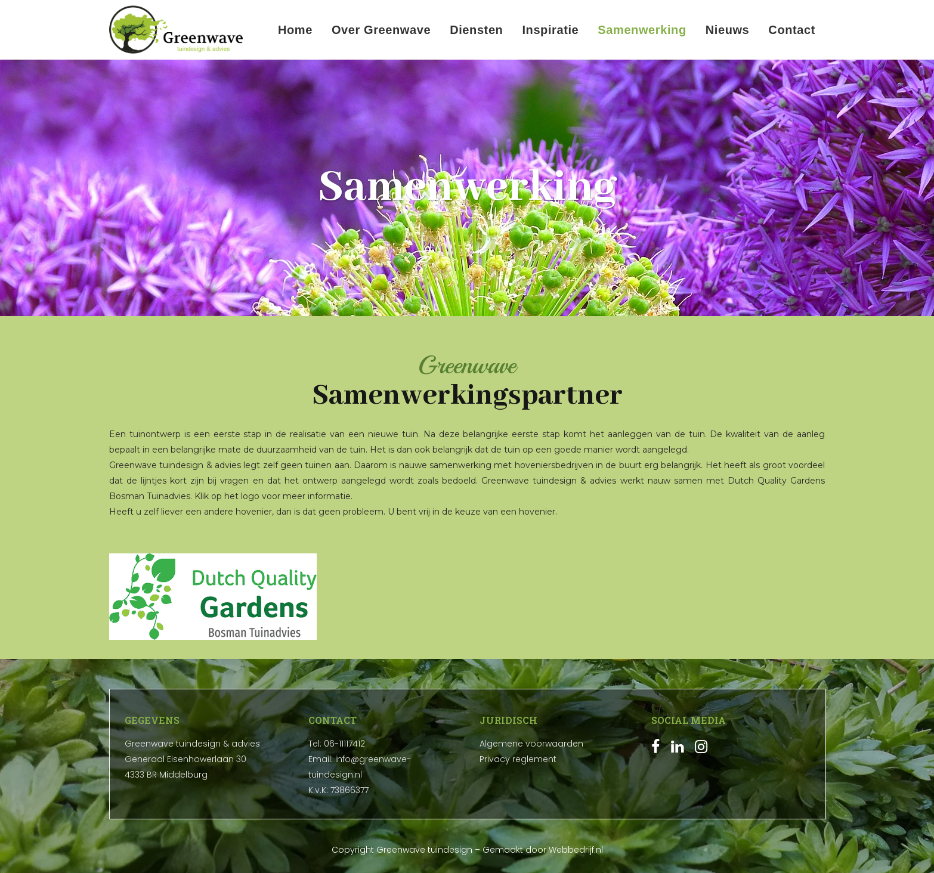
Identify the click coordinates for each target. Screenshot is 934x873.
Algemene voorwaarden (531, 744)
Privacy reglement (518, 759)
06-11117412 (344, 744)
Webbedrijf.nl (576, 850)
